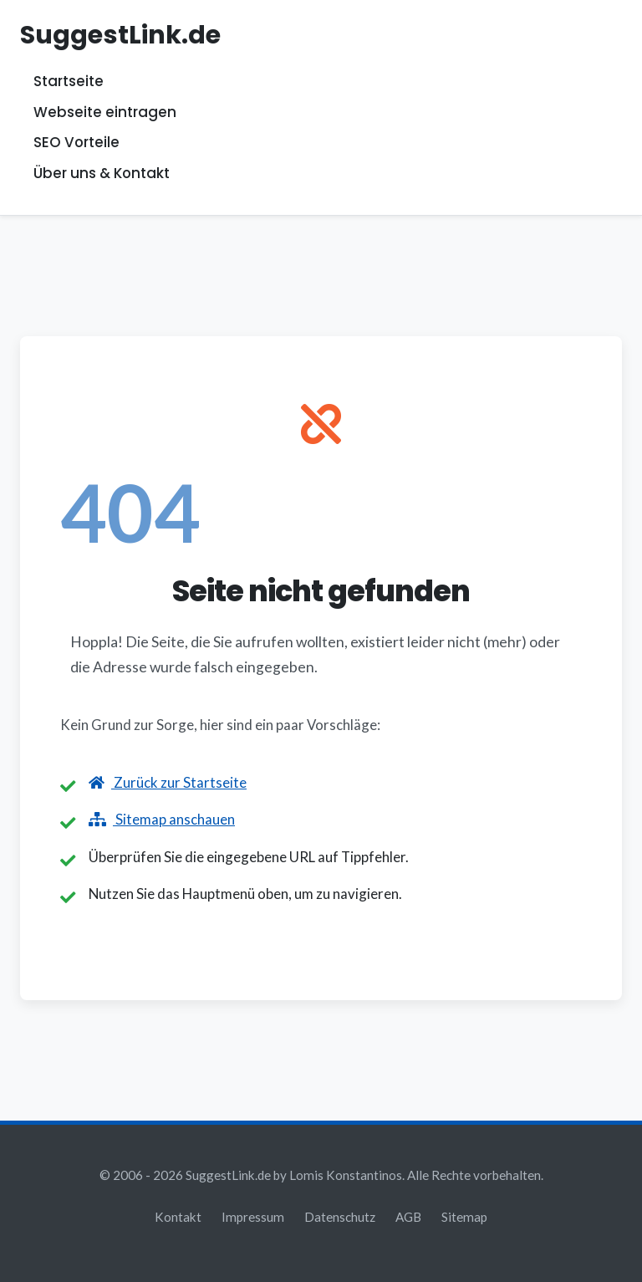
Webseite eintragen (104, 112)
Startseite (68, 82)
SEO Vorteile (76, 143)
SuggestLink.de (120, 35)
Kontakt (178, 1216)
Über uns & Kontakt (101, 173)
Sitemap (464, 1216)
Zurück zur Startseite (168, 782)
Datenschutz (339, 1216)
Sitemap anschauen (162, 819)
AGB (408, 1216)
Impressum (253, 1216)
